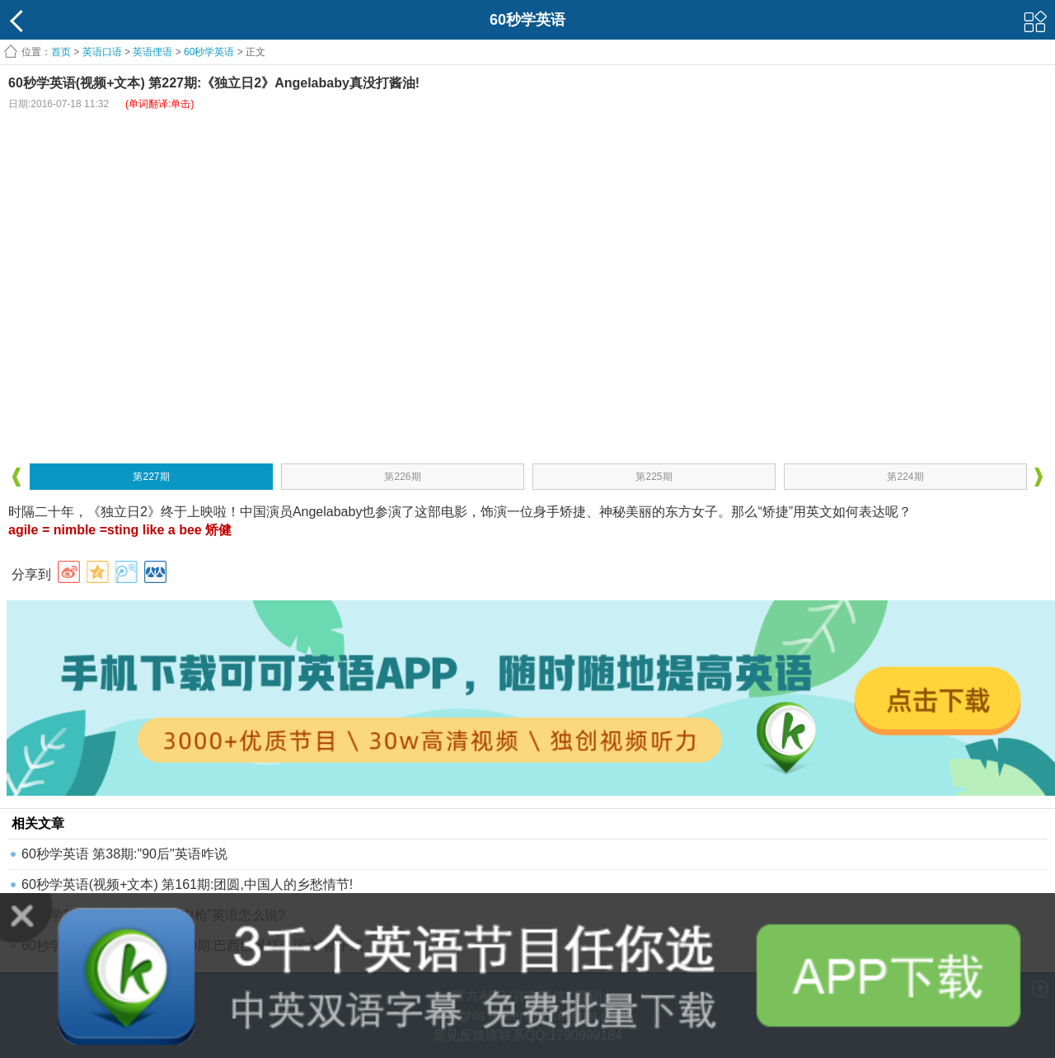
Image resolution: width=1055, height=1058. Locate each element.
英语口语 (102, 52)
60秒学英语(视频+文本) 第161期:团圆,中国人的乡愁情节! (187, 884)
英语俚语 (152, 52)
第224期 (905, 476)
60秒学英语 (209, 52)
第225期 (653, 476)
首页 (61, 52)
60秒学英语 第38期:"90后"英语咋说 (124, 854)
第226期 (402, 476)
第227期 (151, 476)
